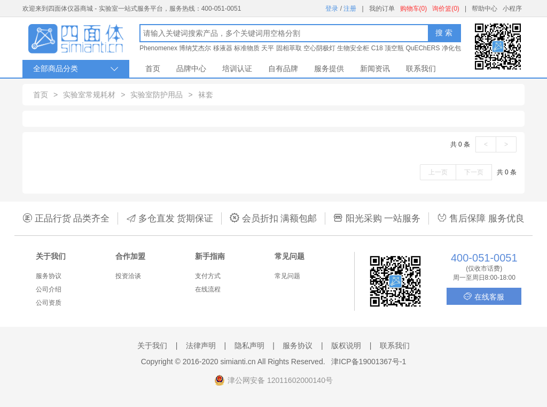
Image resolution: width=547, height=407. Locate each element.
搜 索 (443, 32)
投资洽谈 (128, 276)
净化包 (451, 48)
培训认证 (237, 68)
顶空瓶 (394, 48)
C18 (377, 48)
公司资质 (48, 302)
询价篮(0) (445, 8)
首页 (152, 68)
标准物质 (247, 48)
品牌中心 (191, 68)
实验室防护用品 (156, 94)
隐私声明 (249, 345)
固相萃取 (289, 48)
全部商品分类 (76, 69)
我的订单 (382, 8)
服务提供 (329, 68)
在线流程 (208, 289)
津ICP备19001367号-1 (368, 361)
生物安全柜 (353, 48)
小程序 (512, 8)
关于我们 (152, 345)
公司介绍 (48, 289)
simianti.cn (238, 361)
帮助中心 (484, 8)
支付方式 (208, 276)
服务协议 (48, 276)
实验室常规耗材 (89, 94)
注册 (349, 8)
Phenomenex (158, 48)
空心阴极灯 (319, 48)
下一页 (473, 172)
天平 (267, 48)
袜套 (205, 94)
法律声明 (201, 345)
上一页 (438, 172)
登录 (331, 8)
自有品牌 (283, 68)
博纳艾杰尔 (195, 48)
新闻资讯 (375, 68)
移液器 (222, 48)
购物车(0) (413, 8)
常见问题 (287, 276)
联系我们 (421, 68)
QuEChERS (422, 48)
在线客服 (484, 296)
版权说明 (346, 345)
